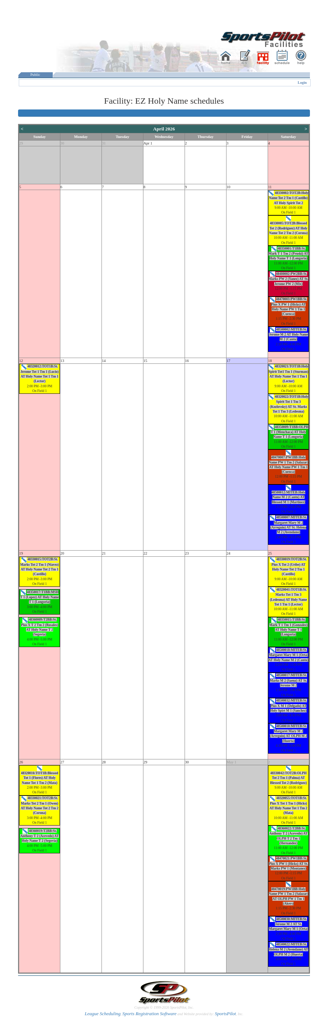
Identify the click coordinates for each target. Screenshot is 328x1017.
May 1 (231, 762)
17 (228, 361)
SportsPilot (225, 1013)
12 (21, 361)
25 (270, 553)
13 (62, 361)
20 (62, 553)
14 (104, 361)
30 (62, 143)
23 (187, 553)
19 (21, 553)
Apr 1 (147, 143)
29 (21, 143)
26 (21, 762)
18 (270, 361)
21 (104, 553)
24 (228, 553)
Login (302, 83)
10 (228, 187)
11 (270, 187)
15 (145, 361)
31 (104, 143)
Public (35, 75)
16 (187, 361)
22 (145, 553)
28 (104, 762)
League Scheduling (102, 1013)
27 (62, 762)
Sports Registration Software (149, 1013)
